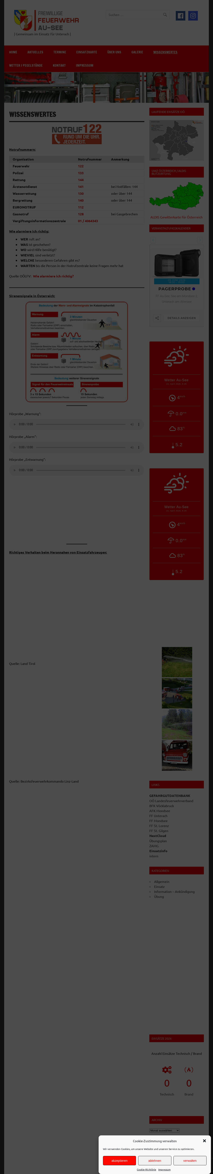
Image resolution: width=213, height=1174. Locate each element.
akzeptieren (119, 1160)
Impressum (164, 1169)
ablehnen (154, 1160)
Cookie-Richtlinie (146, 1169)
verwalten (190, 1160)
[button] (204, 1141)
